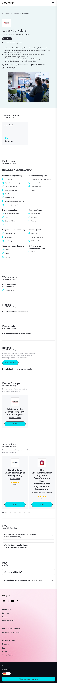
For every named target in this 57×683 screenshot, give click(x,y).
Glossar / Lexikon (8, 655)
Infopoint (5, 644)
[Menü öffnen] (53, 3)
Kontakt (4, 651)
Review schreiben (10, 362)
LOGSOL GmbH (15, 478)
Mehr (15, 424)
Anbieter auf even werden (11, 632)
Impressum (5, 666)
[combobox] (6, 673)
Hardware (5, 613)
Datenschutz (6, 669)
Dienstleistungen (8, 620)
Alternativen (9, 444)
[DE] (6, 673)
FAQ (3, 648)
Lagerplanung (7, 38)
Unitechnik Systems (22, 35)
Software (5, 617)
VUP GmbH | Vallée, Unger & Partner (42, 492)
